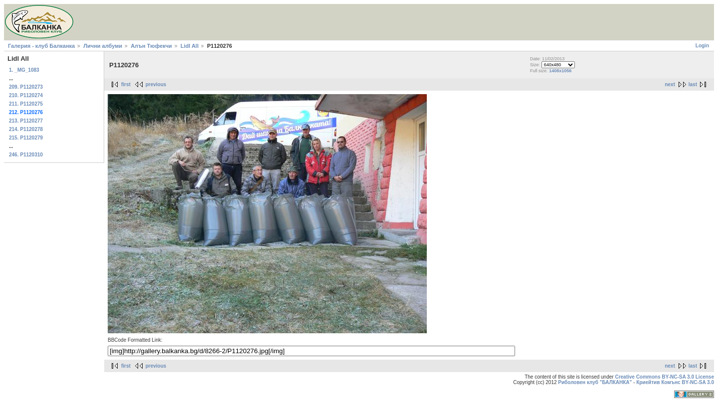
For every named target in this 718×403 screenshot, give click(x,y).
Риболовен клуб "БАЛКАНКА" (595, 382)
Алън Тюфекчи (151, 46)
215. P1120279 (26, 137)
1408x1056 (560, 70)
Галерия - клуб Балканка (41, 46)
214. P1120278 (26, 129)
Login (702, 45)
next (670, 84)
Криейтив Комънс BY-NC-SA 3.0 (675, 382)
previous (156, 84)
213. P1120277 (26, 121)
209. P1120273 (26, 87)
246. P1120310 (26, 154)
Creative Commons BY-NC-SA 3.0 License (664, 377)
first (126, 84)
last (693, 84)
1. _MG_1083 (24, 70)
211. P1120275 (26, 104)
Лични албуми (102, 46)
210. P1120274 (26, 95)
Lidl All (189, 46)
